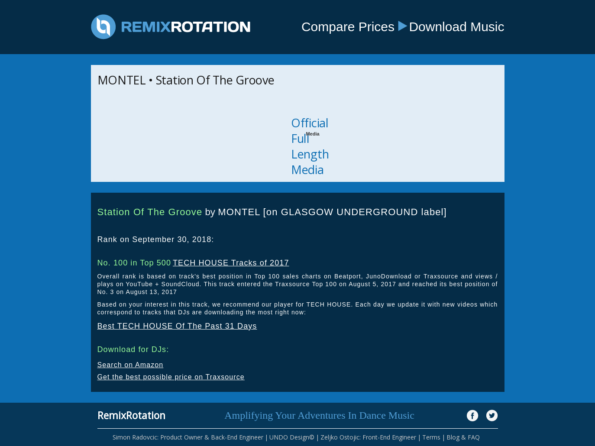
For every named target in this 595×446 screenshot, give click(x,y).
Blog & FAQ (463, 437)
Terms (431, 437)
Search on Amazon (130, 364)
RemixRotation (131, 415)
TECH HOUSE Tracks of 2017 (231, 263)
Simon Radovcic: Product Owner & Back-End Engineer (188, 437)
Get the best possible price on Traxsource (171, 377)
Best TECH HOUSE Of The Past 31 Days (177, 326)
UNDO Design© (291, 437)
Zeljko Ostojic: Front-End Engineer (368, 437)
